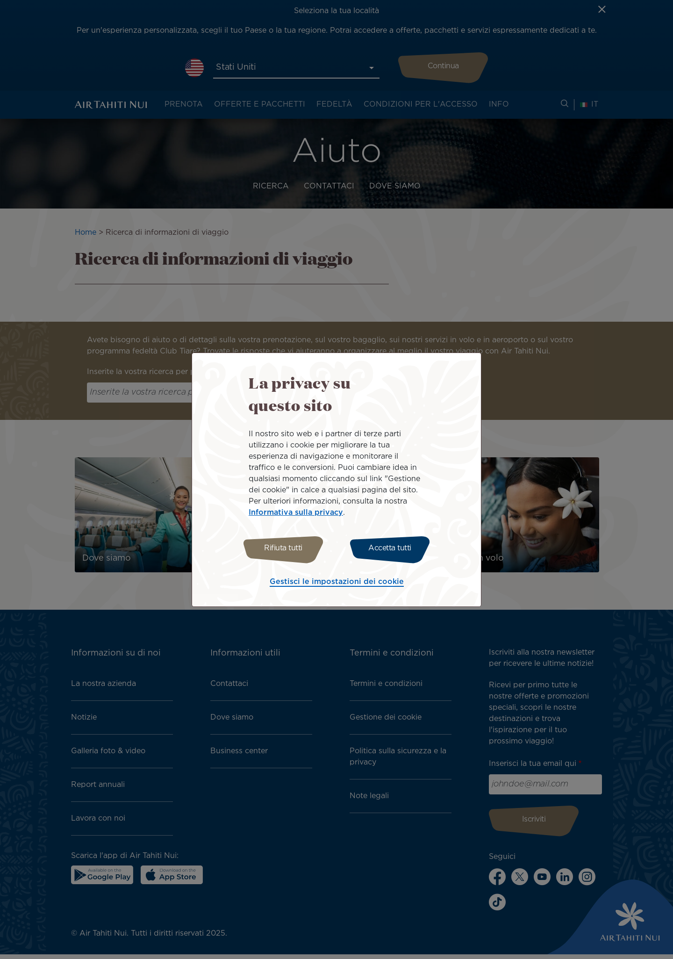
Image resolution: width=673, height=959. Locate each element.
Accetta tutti (391, 548)
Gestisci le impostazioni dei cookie (337, 583)
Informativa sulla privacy (296, 511)
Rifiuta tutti (282, 548)
